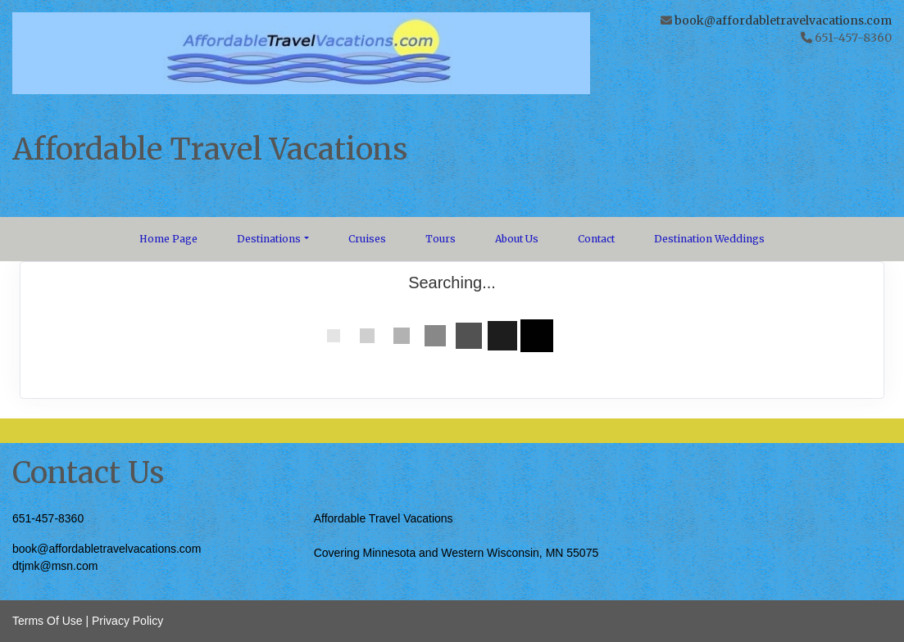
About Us (516, 239)
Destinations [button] (269, 239)
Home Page (168, 239)
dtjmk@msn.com (55, 565)
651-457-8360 (48, 518)
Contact (596, 239)
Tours (440, 239)
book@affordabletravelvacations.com (783, 20)
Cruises (367, 239)
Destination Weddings (709, 239)
